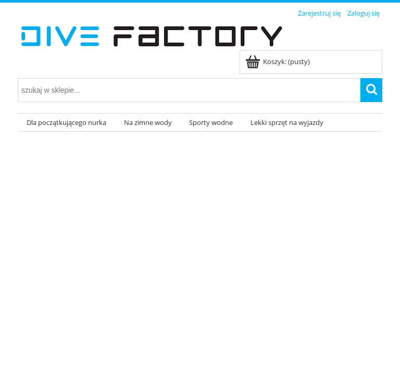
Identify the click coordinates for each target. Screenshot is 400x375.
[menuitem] (66, 123)
